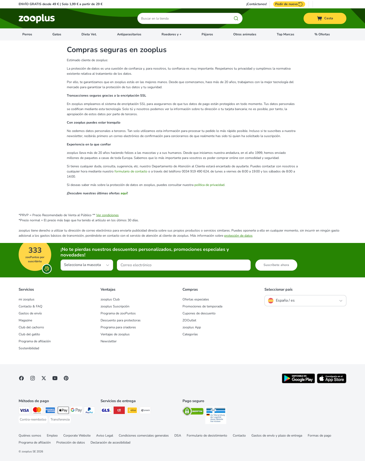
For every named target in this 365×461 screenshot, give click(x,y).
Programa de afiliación (35, 341)
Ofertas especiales (195, 299)
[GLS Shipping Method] (106, 411)
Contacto (239, 435)
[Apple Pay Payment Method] (63, 411)
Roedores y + (171, 34)
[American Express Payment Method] (50, 411)
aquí (124, 193)
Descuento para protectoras (121, 320)
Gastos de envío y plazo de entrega (276, 435)
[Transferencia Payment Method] (60, 419)
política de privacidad (209, 185)
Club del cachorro (31, 327)
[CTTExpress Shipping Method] (119, 411)
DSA (177, 435)
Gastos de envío (30, 313)
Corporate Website (77, 435)
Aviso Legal (104, 435)
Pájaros (207, 34)
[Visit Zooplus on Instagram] (32, 378)
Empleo (52, 435)
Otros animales (244, 34)
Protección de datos (70, 442)
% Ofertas (322, 34)
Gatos (56, 34)
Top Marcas (285, 34)
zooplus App (191, 327)
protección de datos (238, 235)
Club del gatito (29, 334)
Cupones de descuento (199, 313)
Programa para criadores (118, 327)
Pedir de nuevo (289, 4)
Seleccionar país (278, 289)
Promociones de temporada (202, 306)
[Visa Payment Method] (24, 411)
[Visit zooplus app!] (298, 382)
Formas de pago (319, 435)
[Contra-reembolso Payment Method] (33, 419)
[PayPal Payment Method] (89, 411)
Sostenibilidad (29, 348)
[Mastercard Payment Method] (37, 411)
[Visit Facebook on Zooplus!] (21, 378)
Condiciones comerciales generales (144, 435)
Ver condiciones (107, 215)
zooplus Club (110, 299)
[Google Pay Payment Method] (76, 411)
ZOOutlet (189, 320)
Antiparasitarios (129, 34)
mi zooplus (26, 299)
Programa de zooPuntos (118, 313)
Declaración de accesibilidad (110, 442)
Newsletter (109, 341)
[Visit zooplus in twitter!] (44, 378)
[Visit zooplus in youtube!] (55, 378)
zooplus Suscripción (115, 306)
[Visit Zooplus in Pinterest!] (66, 378)
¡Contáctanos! (256, 4)
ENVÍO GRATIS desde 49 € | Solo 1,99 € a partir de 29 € (60, 4)
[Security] (192, 412)
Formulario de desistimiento (207, 435)
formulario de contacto (131, 171)
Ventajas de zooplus (115, 334)
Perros (27, 34)
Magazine (25, 320)
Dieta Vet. (89, 34)
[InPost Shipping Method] (132, 411)
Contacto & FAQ (30, 306)
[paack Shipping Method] (145, 411)
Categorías (190, 334)
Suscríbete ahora (276, 265)
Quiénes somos (30, 435)
